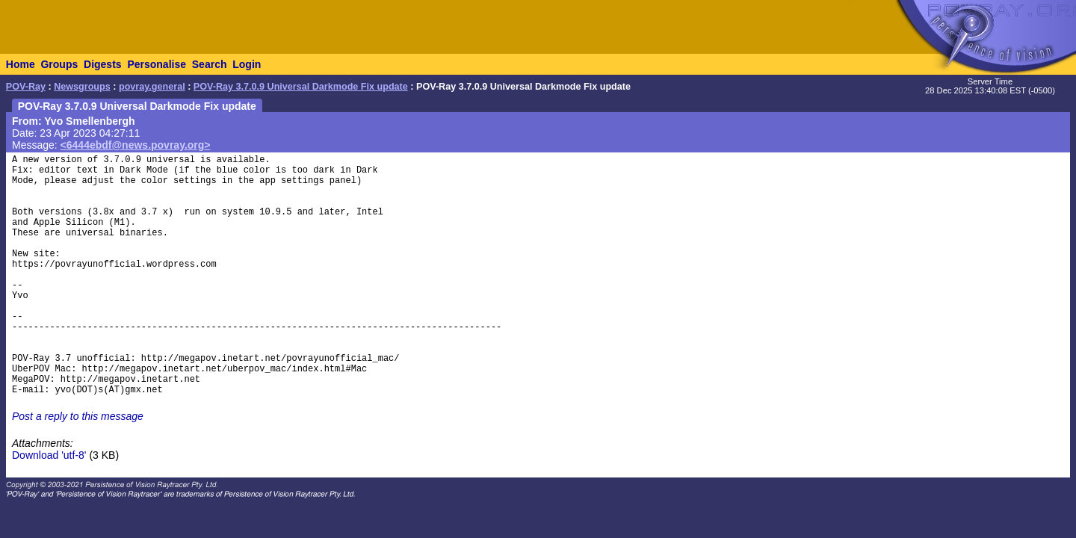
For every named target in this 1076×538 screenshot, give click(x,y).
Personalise (156, 64)
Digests (103, 64)
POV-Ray (26, 86)
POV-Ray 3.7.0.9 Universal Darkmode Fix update (301, 86)
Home (20, 64)
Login (246, 64)
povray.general (152, 86)
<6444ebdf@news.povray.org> (136, 145)
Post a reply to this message (77, 416)
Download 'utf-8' (49, 455)
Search (209, 64)
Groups (59, 64)
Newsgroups (82, 86)
